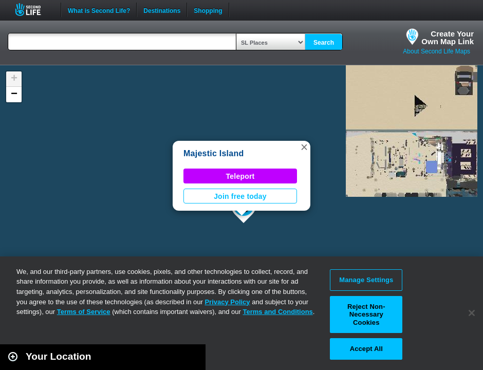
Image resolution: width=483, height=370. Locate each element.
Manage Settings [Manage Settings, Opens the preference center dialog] (366, 280)
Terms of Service (83, 312)
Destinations (161, 9)
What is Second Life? (99, 9)
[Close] (471, 313)
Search (323, 42)
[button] (304, 147)
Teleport (240, 176)
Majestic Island (213, 153)
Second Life (33, 9)
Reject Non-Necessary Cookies (366, 314)
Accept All (366, 349)
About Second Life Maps (436, 51)
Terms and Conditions (278, 312)
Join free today (240, 196)
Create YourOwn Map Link (447, 37)
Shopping (208, 9)
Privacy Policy (227, 302)
